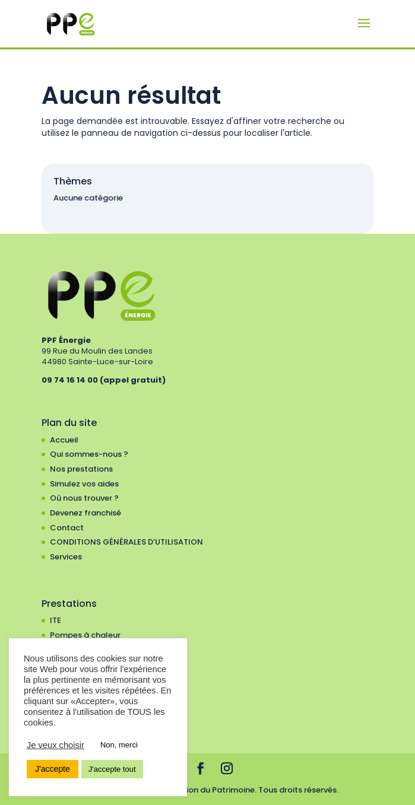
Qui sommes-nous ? (89, 454)
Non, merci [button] (119, 744)
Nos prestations (81, 469)
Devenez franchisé (85, 512)
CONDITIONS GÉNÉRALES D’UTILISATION (126, 542)
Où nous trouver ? (84, 498)
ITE (55, 620)
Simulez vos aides (84, 483)
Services (66, 556)
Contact (67, 527)
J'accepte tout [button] (112, 769)
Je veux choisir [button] (55, 745)
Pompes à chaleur (85, 635)
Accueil (64, 440)
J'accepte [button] (52, 769)
